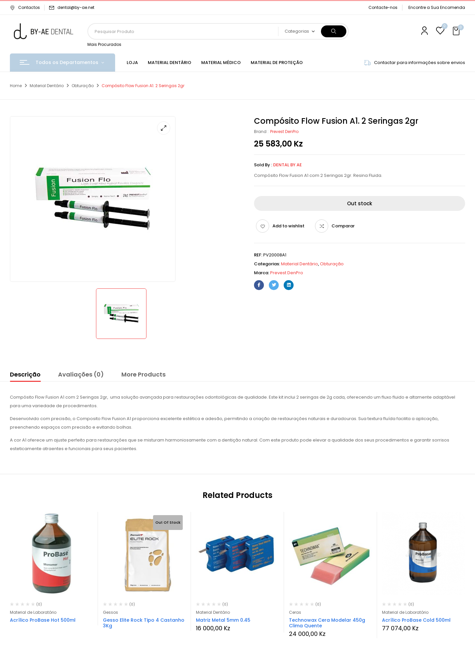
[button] (457, 31)
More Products (143, 374)
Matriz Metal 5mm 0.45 (223, 620)
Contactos (25, 7)
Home (16, 85)
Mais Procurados (104, 44)
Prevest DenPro (284, 131)
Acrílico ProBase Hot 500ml (43, 620)
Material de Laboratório (33, 612)
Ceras (295, 612)
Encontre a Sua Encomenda (436, 7)
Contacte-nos (382, 7)
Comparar (343, 226)
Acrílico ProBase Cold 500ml (416, 620)
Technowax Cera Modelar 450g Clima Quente (327, 623)
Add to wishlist (288, 226)
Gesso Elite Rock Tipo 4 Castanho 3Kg (143, 623)
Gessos (110, 612)
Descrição (25, 374)
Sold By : (263, 165)
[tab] (25, 375)
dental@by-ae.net (75, 7)
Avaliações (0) (81, 374)
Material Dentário (47, 85)
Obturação (83, 85)
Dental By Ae (287, 165)
